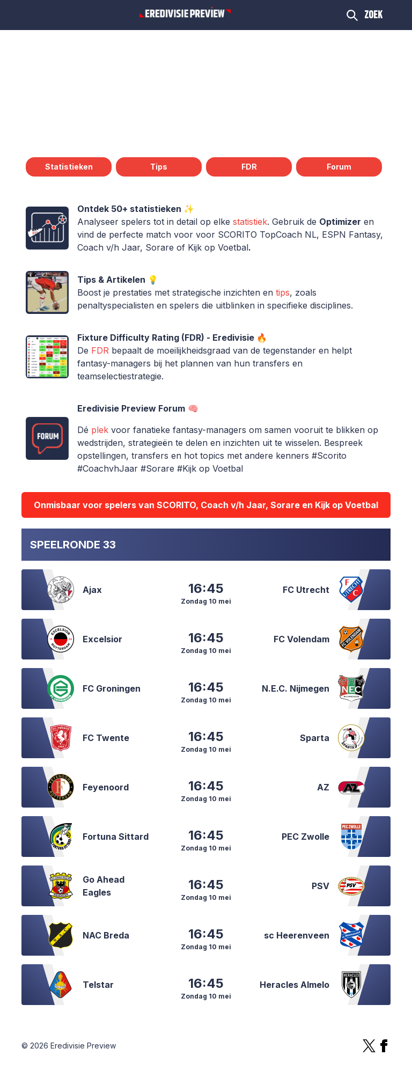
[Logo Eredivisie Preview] (185, 12)
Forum (339, 166)
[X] (369, 1045)
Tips (158, 166)
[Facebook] (384, 1045)
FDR (249, 166)
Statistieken (69, 166)
